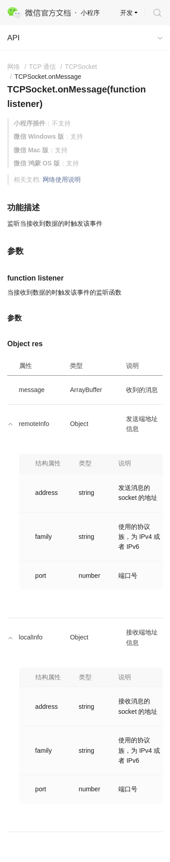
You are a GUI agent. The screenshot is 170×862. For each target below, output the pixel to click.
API (13, 38)
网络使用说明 (62, 179)
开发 (126, 12)
